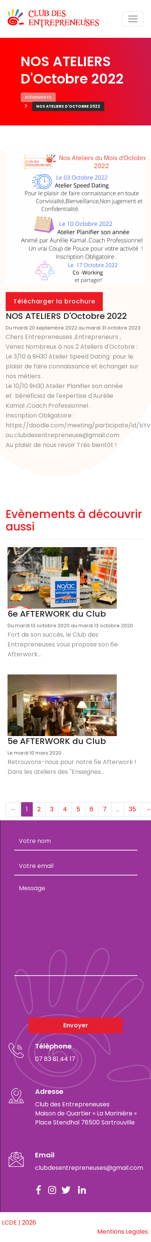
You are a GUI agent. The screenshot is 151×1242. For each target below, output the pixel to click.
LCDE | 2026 (19, 1222)
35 (132, 809)
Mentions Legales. (123, 1231)
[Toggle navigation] (132, 18)
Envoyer (75, 1025)
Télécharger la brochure (54, 301)
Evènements (38, 97)
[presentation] (71, 997)
